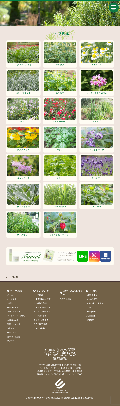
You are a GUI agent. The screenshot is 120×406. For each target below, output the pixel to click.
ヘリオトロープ (96, 149)
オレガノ (60, 64)
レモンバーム (96, 206)
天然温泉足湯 (12, 319)
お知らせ (11, 328)
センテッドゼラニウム (96, 92)
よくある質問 (91, 298)
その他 (93, 291)
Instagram (91, 311)
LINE (88, 307)
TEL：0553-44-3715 (49, 367)
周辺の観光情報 (40, 324)
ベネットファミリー (42, 307)
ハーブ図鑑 (38, 294)
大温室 (10, 303)
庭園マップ (11, 332)
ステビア (60, 92)
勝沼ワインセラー (14, 324)
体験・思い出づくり (73, 292)
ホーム (10, 294)
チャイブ (96, 121)
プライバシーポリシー (95, 303)
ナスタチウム (23, 149)
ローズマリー (23, 234)
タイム (23, 121)
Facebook (90, 315)
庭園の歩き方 (12, 307)
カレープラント (23, 92)
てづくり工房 (65, 298)
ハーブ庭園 (16, 291)
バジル (60, 149)
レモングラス (60, 206)
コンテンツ (42, 291)
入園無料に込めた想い (43, 298)
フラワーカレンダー (42, 319)
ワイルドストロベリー (60, 234)
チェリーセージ (60, 121)
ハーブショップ (13, 311)
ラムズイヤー (23, 206)
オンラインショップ (42, 311)
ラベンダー (96, 178)
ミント (60, 178)
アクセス (11, 340)
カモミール (96, 64)
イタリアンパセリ (23, 64)
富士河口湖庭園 (13, 336)
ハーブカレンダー (41, 315)
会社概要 (90, 319)
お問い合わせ (91, 294)
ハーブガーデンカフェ (16, 315)
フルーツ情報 (39, 328)
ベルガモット (23, 178)
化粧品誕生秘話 (40, 303)
